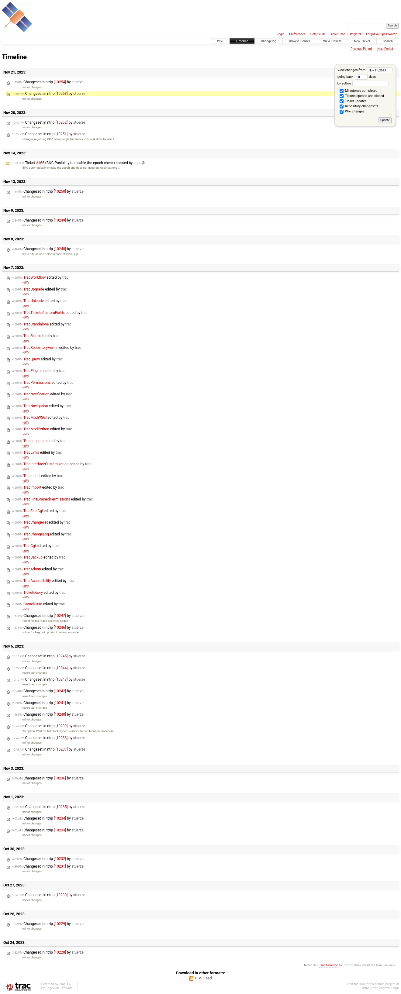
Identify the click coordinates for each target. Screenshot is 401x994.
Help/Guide (318, 34)
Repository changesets (359, 107)
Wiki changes (352, 112)
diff (25, 282)
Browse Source (300, 41)
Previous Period (361, 48)
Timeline (242, 41)
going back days (356, 77)
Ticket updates (353, 101)
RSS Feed (203, 978)
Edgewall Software (59, 988)
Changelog (268, 41)
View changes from (364, 70)
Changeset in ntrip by (48, 82)
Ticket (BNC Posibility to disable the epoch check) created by (79, 163)
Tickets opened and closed (362, 96)
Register (355, 34)
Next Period (385, 48)
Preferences (297, 34)
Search (388, 41)
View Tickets (332, 41)
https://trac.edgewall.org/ (380, 988)
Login (281, 34)
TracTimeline (328, 965)
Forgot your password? (381, 34)
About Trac (337, 34)
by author (363, 83)
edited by (40, 277)
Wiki (220, 41)
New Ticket (362, 41)
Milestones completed (358, 91)
